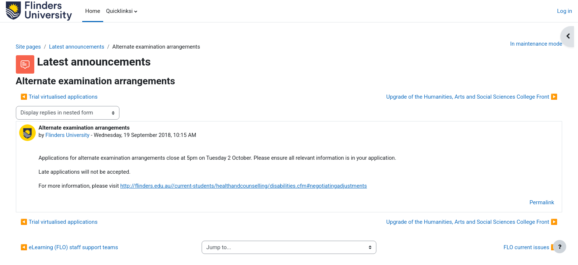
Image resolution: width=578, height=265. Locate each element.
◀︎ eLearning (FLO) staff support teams (80, 248)
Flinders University (78, 135)
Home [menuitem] (92, 11)
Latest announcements (88, 46)
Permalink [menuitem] (531, 203)
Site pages (39, 46)
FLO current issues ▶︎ (520, 248)
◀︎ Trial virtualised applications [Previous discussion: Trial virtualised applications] (69, 96)
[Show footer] (559, 246)
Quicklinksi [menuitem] (119, 11)
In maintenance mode (525, 43)
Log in (564, 11)
